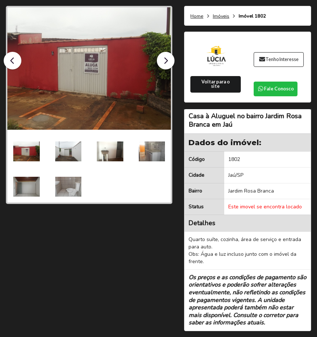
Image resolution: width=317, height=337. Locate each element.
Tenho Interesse (278, 59)
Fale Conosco (275, 89)
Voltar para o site (215, 84)
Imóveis (221, 16)
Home (196, 16)
